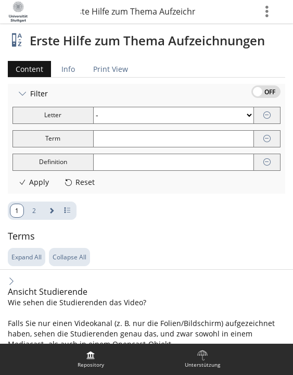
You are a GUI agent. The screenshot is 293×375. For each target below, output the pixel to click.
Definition (53, 161)
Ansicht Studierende (47, 291)
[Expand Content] (11, 281)
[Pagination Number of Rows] (67, 211)
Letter (52, 114)
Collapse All (69, 257)
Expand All (26, 257)
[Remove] (267, 115)
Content (25, 69)
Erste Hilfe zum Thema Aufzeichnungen (138, 11)
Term (52, 138)
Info (68, 69)
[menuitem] (90, 359)
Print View (110, 69)
